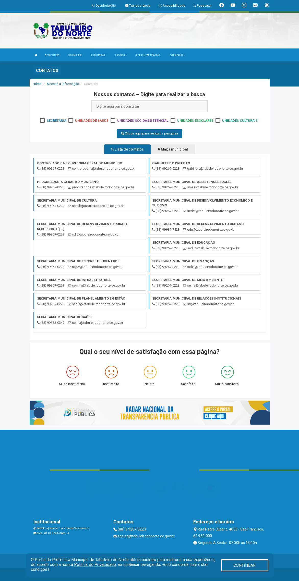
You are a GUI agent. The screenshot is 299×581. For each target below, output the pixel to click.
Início (37, 84)
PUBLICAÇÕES (177, 55)
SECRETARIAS (99, 55)
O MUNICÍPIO (75, 55)
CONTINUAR (244, 565)
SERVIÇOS (121, 55)
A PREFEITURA (53, 55)
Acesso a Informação (63, 84)
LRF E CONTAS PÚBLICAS (148, 55)
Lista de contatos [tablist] (127, 149)
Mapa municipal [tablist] (173, 149)
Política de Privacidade (95, 564)
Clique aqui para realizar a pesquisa (149, 133)
